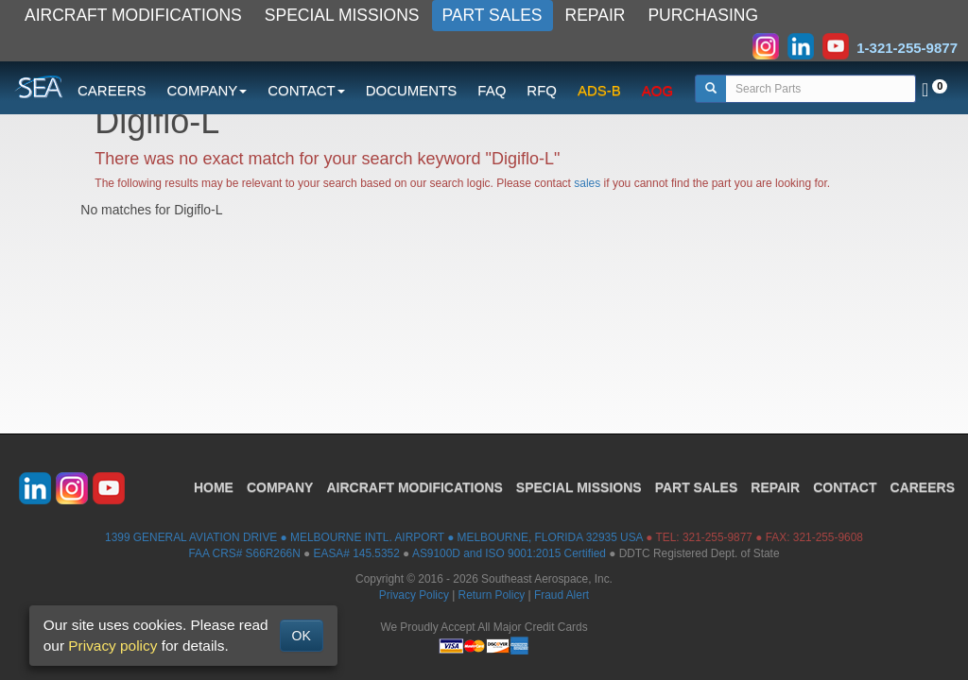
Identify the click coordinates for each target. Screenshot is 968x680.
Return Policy (492, 595)
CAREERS (112, 90)
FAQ (491, 90)
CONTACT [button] (306, 90)
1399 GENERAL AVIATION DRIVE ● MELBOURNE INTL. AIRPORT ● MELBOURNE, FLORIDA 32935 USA (374, 537)
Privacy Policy (414, 595)
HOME (213, 487)
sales (587, 183)
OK (301, 635)
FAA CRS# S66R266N (244, 553)
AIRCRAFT (414, 487)
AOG (657, 90)
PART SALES (492, 15)
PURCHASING (703, 15)
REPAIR (595, 15)
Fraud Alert (561, 595)
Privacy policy (112, 646)
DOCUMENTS (412, 90)
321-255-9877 (717, 537)
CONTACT (844, 487)
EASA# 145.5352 (357, 553)
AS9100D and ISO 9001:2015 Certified (509, 553)
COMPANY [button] (207, 90)
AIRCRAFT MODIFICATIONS (133, 15)
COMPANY (280, 487)
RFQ (542, 90)
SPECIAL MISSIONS (342, 15)
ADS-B (599, 90)
